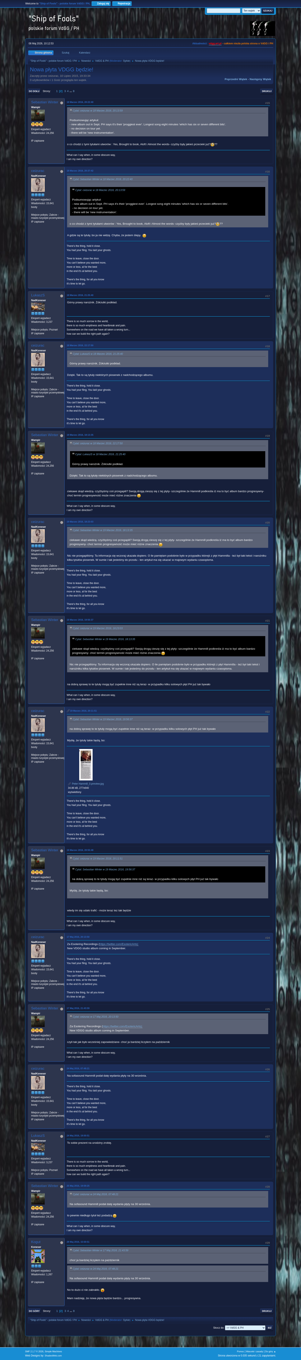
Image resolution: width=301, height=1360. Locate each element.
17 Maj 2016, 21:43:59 (78, 1008)
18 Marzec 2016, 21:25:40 (80, 295)
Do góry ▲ (270, 1351)
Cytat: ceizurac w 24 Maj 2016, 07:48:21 (95, 1194)
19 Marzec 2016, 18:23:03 (80, 521)
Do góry (34, 1311)
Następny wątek (260, 79)
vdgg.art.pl (215, 43)
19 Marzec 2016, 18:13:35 (80, 435)
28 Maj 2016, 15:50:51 (78, 1242)
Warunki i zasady (254, 1351)
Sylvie (126, 60)
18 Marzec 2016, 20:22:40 (80, 102)
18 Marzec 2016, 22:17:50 (80, 345)
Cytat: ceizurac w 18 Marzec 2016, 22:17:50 (98, 443)
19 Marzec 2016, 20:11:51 (83, 710)
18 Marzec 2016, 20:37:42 (80, 170)
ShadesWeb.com (53, 1355)
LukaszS (38, 295)
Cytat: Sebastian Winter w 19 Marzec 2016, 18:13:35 (103, 530)
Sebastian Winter (44, 102)
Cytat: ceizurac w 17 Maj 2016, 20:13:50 (95, 1016)
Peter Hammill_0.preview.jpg (86, 783)
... (71, 91)
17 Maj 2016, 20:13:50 (78, 937)
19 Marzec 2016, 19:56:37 (80, 620)
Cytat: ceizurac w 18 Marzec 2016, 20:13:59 (98, 110)
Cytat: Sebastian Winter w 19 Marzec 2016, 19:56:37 (103, 719)
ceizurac (37, 171)
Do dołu (34, 91)
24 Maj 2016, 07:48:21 (78, 1068)
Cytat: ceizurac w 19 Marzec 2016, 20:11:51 (98, 858)
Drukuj (267, 91)
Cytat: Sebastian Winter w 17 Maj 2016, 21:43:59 (100, 1250)
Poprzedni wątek (236, 79)
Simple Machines (53, 1351)
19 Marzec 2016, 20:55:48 (80, 850)
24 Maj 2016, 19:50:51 (78, 1135)
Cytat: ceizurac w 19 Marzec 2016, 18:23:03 (98, 628)
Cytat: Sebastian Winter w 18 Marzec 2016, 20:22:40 (103, 179)
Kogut (35, 1242)
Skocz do (218, 1327)
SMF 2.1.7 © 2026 (34, 1351)
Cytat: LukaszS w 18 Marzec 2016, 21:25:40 (98, 353)
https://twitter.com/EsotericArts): (119, 944)
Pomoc (240, 1351)
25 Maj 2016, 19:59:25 (78, 1186)
